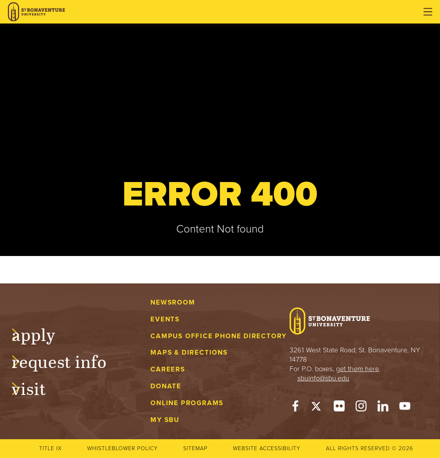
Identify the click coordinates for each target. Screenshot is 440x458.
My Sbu (164, 420)
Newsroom (172, 302)
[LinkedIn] (383, 407)
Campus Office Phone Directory (218, 336)
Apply (41, 333)
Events (165, 319)
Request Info (67, 360)
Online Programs (187, 403)
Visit (37, 387)
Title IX (50, 448)
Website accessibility (266, 448)
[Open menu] (428, 11)
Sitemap (195, 448)
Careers (167, 369)
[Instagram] (361, 407)
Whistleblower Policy (122, 448)
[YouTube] (405, 407)
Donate (165, 386)
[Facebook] (295, 407)
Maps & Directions (188, 352)
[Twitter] (317, 407)
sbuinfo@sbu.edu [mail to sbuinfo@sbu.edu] (323, 378)
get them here (357, 368)
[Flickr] (339, 407)
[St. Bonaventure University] (36, 12)
